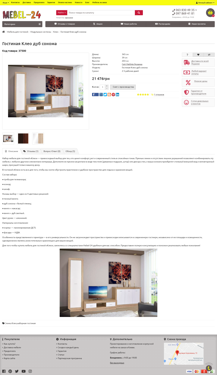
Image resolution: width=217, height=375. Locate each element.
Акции (97, 24)
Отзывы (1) (30, 151)
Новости (78, 2)
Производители (10, 354)
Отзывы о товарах (65, 24)
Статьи (60, 354)
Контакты (15, 2)
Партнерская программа (69, 358)
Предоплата (39, 2)
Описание (11, 151)
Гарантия (51, 2)
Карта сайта (8, 358)
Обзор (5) (70, 151)
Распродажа (162, 24)
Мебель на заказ (99, 2)
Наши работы (129, 24)
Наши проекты (197, 24)
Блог (87, 2)
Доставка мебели (11, 347)
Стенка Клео (10, 323)
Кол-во (95, 87)
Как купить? (8, 344)
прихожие (69, 18)
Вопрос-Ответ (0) (52, 151)
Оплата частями (65, 2)
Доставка (27, 2)
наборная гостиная (26, 323)
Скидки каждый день (67, 347)
